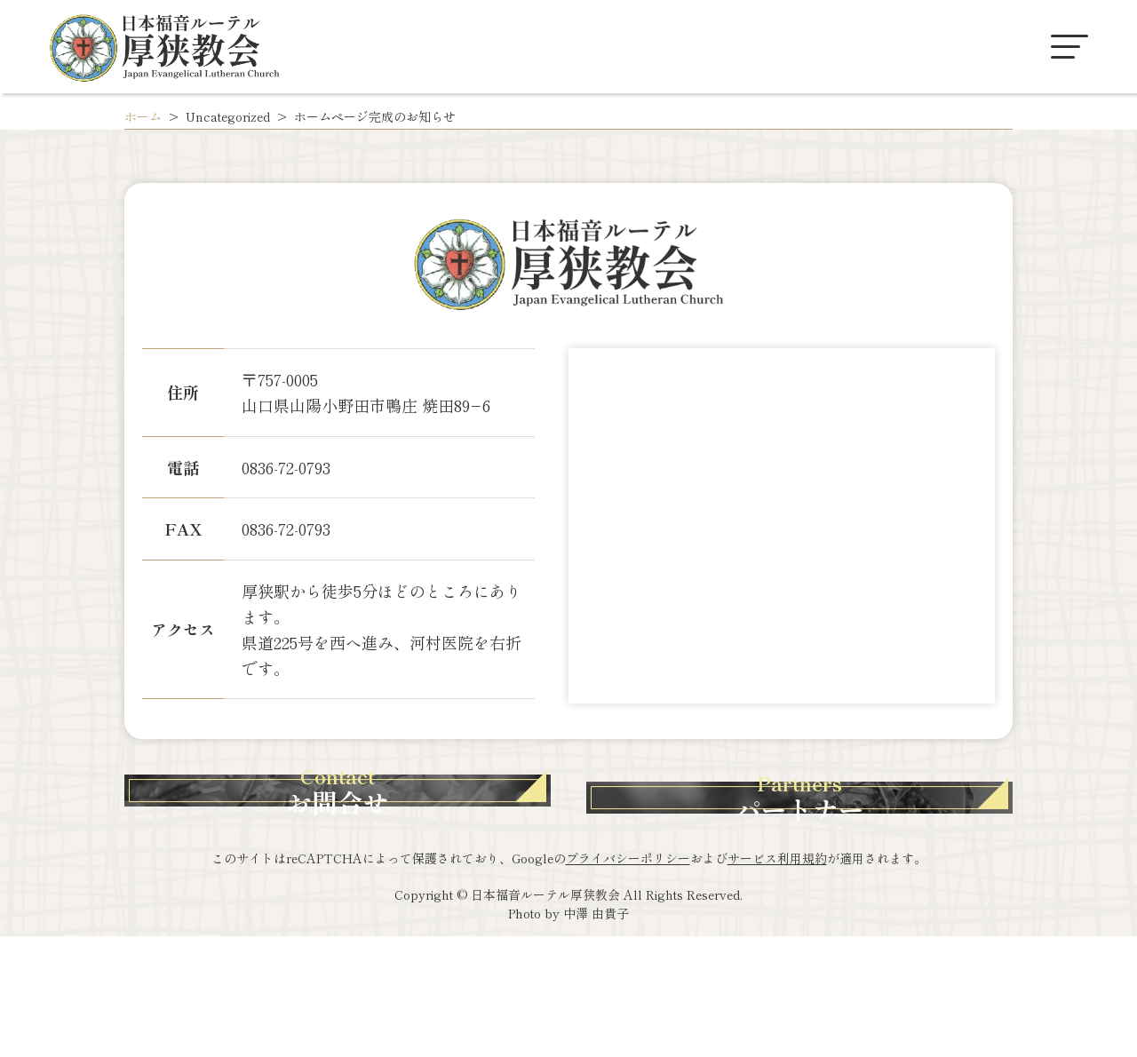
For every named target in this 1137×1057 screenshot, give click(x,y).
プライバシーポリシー (628, 979)
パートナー (742, 854)
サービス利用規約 (777, 979)
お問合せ (395, 854)
